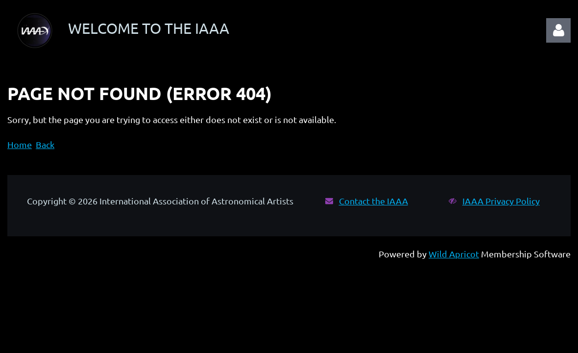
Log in (558, 30)
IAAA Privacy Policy (501, 201)
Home (19, 144)
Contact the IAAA (373, 201)
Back (45, 144)
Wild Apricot (454, 254)
